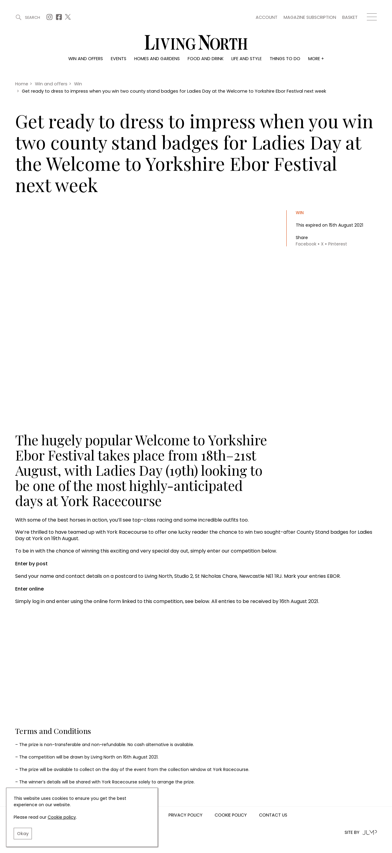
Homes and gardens (157, 59)
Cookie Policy (231, 815)
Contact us (273, 815)
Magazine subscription (310, 17)
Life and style (246, 59)
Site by (361, 832)
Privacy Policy (186, 815)
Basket (350, 17)
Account (267, 17)
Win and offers (85, 59)
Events (118, 59)
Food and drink (205, 59)
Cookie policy (62, 817)
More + (316, 59)
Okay (23, 834)
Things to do (285, 59)
